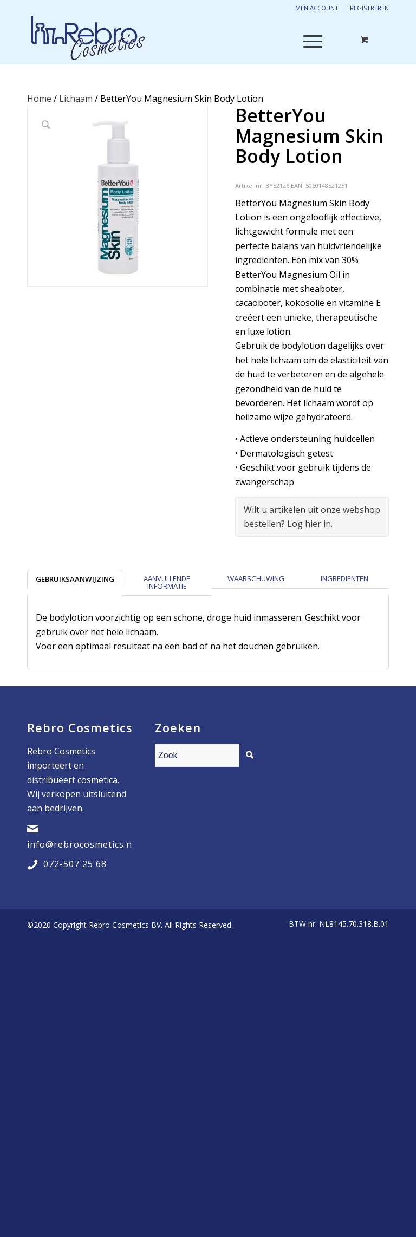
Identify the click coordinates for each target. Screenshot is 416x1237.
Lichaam (76, 99)
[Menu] (307, 40)
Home (39, 99)
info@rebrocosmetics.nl (81, 844)
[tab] (74, 582)
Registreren (369, 8)
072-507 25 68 (75, 864)
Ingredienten (344, 578)
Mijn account (317, 8)
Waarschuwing (255, 578)
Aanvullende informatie (167, 582)
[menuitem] (336, 924)
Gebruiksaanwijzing (75, 579)
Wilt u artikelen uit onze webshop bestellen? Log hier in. (312, 517)
